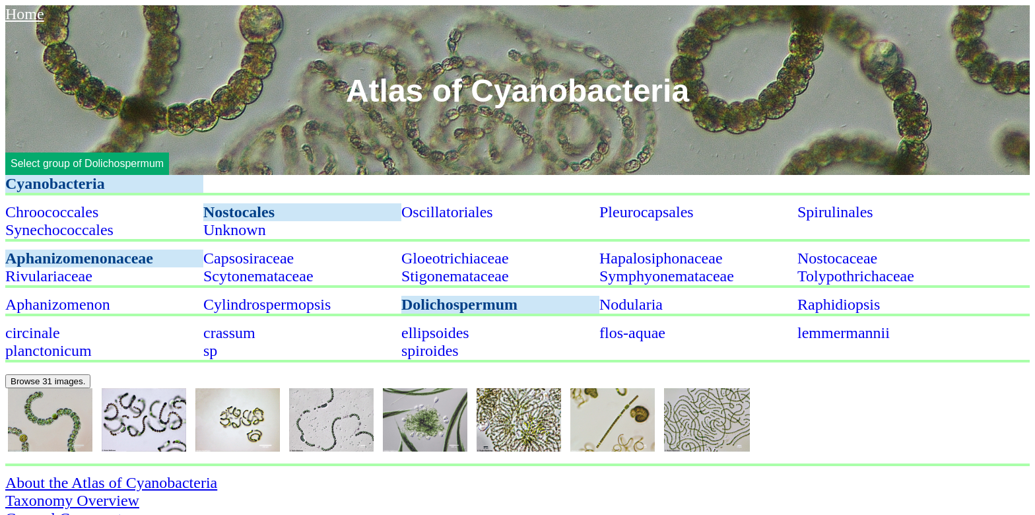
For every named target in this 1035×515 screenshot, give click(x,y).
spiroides (430, 350)
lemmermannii (843, 332)
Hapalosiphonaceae (661, 258)
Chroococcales (51, 212)
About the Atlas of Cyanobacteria (111, 482)
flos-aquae (632, 332)
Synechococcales (59, 229)
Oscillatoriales (447, 212)
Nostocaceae (837, 258)
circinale (32, 332)
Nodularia (631, 304)
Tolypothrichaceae (855, 276)
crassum (229, 332)
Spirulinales (835, 212)
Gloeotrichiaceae (455, 258)
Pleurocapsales (646, 212)
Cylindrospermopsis (267, 304)
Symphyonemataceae (666, 276)
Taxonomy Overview (72, 500)
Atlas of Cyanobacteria (517, 90)
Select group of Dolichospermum (87, 163)
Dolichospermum (459, 304)
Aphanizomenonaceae (79, 258)
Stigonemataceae (455, 276)
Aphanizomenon (57, 304)
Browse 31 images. (48, 381)
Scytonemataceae (258, 276)
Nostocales (239, 212)
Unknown (234, 229)
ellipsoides (435, 332)
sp (210, 350)
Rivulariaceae (48, 276)
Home (24, 13)
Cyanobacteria (55, 183)
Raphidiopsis (838, 304)
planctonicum (48, 350)
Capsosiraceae (248, 258)
